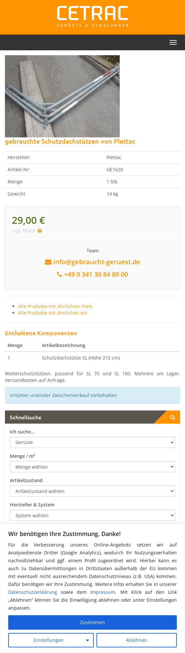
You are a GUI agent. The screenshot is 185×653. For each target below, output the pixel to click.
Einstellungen (48, 640)
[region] (92, 588)
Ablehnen (136, 640)
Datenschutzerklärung (32, 592)
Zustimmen (92, 622)
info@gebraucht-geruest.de (96, 261)
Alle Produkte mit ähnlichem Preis (55, 306)
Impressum (102, 592)
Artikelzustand (26, 480)
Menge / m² (22, 456)
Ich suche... (22, 432)
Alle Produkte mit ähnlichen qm (53, 313)
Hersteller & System (32, 504)
